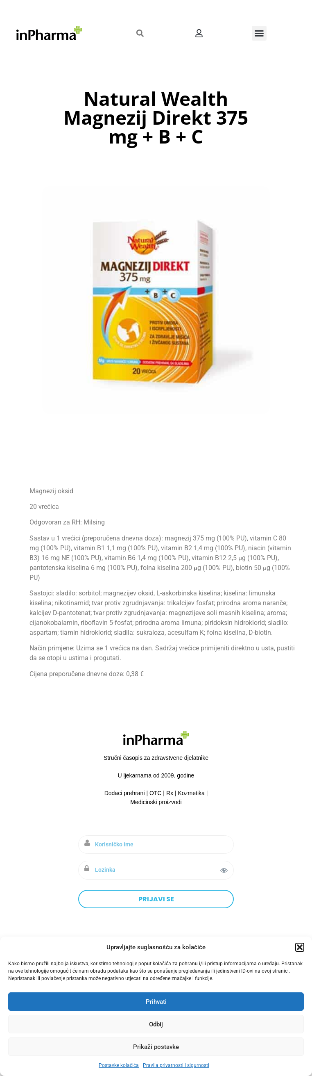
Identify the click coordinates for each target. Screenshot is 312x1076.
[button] (300, 947)
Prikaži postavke (156, 1047)
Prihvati (156, 1001)
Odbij (156, 1024)
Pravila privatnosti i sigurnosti (176, 1065)
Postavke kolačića (119, 1065)
